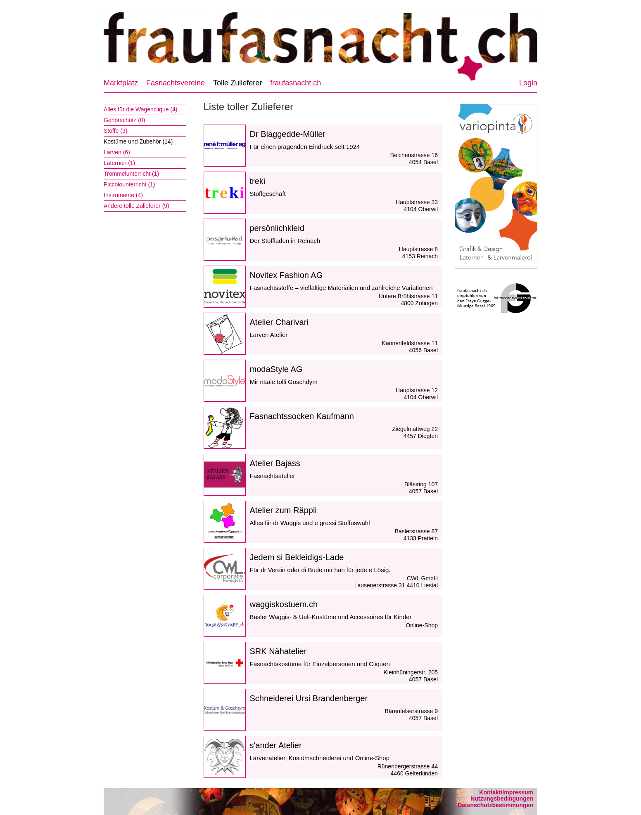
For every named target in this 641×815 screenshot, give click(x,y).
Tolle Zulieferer (237, 83)
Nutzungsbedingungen (501, 798)
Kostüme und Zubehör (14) (138, 141)
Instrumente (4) (123, 195)
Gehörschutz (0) (124, 120)
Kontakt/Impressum (506, 792)
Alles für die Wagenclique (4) (140, 109)
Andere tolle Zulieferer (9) (136, 206)
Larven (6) (117, 152)
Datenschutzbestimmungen (495, 805)
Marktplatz (121, 83)
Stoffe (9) (115, 130)
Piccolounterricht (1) (129, 184)
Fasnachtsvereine (175, 83)
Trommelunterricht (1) (131, 173)
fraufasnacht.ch (295, 83)
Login (528, 83)
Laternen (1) (119, 163)
